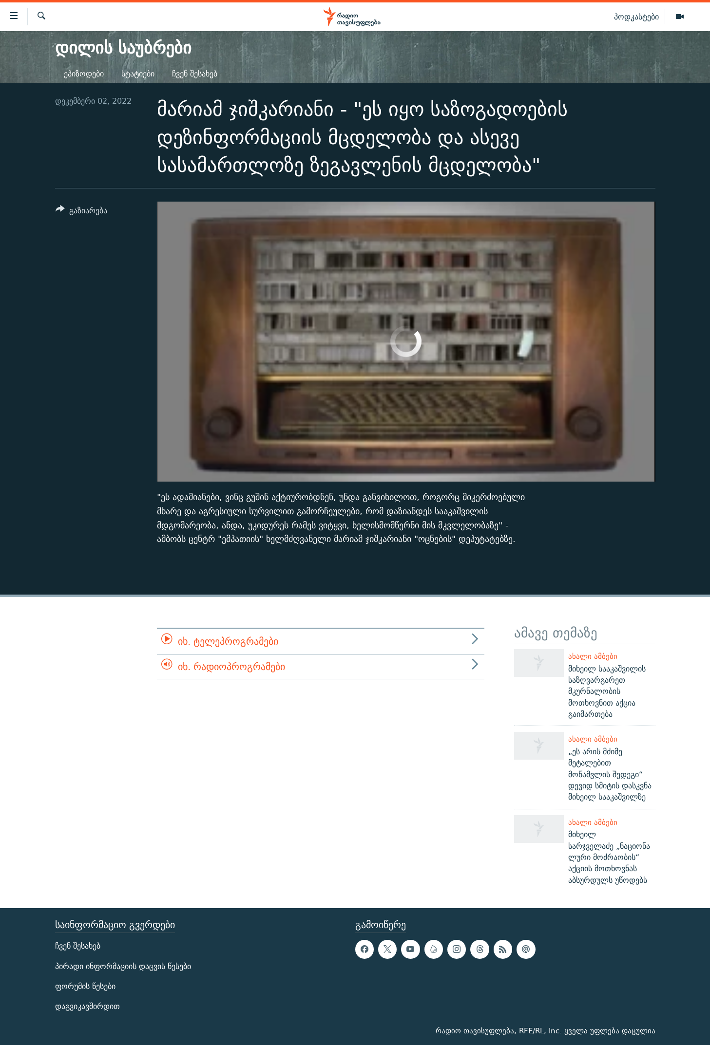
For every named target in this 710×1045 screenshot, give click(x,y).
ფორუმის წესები (85, 986)
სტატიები (137, 73)
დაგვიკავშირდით (87, 1006)
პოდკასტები (636, 16)
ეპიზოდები (84, 73)
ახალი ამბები (592, 656)
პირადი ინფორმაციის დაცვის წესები (123, 966)
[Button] (82, 212)
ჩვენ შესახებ (194, 73)
